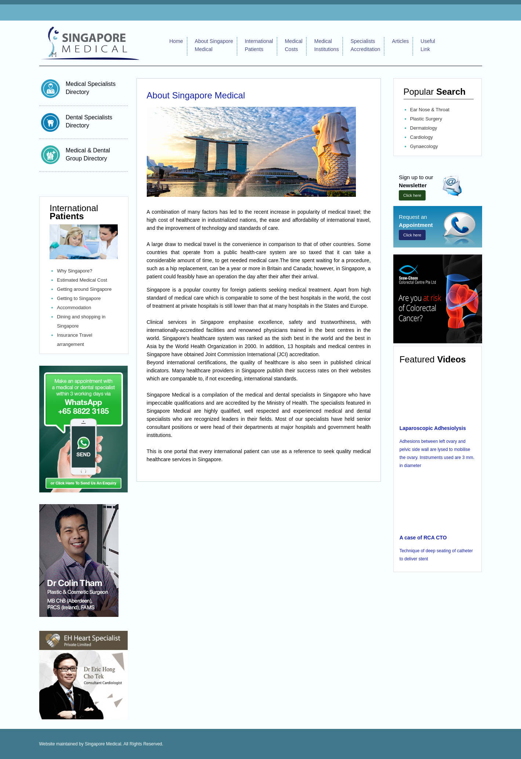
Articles (400, 41)
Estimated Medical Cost (82, 280)
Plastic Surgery (426, 119)
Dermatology (423, 128)
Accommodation (74, 307)
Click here (412, 195)
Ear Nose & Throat (429, 109)
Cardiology (421, 137)
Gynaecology (424, 146)
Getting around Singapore (84, 289)
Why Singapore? (74, 271)
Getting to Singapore (79, 298)
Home (176, 41)
